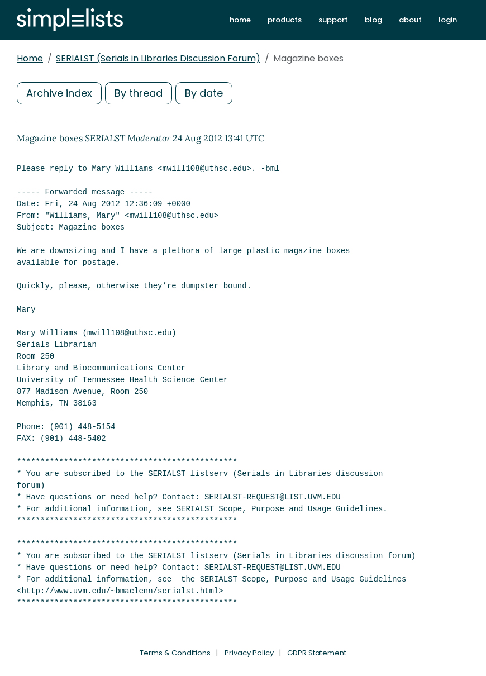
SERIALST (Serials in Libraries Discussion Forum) (158, 58)
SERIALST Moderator (127, 138)
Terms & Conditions (175, 653)
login (448, 20)
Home (30, 58)
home (240, 20)
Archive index (59, 93)
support (333, 20)
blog (373, 20)
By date (204, 93)
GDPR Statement (316, 653)
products (285, 20)
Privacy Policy (249, 653)
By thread (139, 93)
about (410, 20)
